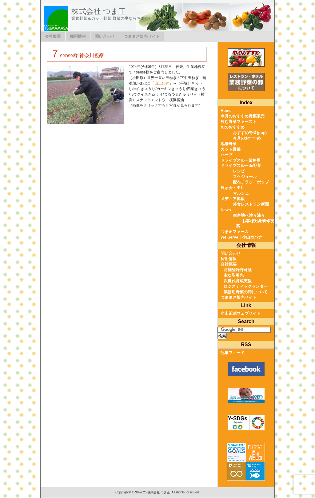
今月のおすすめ (247, 138)
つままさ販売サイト (142, 36)
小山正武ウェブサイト (241, 313)
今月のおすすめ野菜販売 (243, 116)
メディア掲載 (233, 198)
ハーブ (227, 154)
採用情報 (78, 36)
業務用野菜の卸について (246, 292)
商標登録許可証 (238, 269)
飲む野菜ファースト (239, 121)
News (226, 210)
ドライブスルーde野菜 (241, 165)
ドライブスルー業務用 (241, 160)
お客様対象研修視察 (255, 224)
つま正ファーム (235, 231)
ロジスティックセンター (246, 286)
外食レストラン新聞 (251, 204)
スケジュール (245, 176)
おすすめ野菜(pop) (250, 132)
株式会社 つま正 (98, 11)
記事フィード (233, 352)
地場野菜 (229, 143)
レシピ (239, 171)
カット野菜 (231, 149)
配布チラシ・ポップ (251, 182)
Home (226, 110)
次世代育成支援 (238, 281)
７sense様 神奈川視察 (77, 55)
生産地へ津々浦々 (249, 215)
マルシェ (241, 193)
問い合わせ (105, 36)
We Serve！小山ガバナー (243, 237)
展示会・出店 (233, 187)
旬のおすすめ (233, 127)
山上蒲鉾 (161, 83)
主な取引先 (234, 275)
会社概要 (53, 36)
